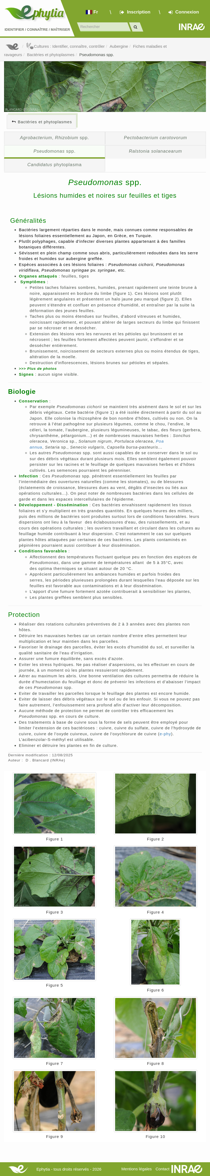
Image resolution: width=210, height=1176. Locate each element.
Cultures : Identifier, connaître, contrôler (65, 46)
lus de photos (42, 369)
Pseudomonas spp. (96, 54)
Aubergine (119, 46)
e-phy (165, 733)
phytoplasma (54, 164)
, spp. (54, 137)
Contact (163, 1169)
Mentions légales (136, 1169)
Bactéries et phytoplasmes (50, 54)
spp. (54, 151)
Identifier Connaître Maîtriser (37, 30)
